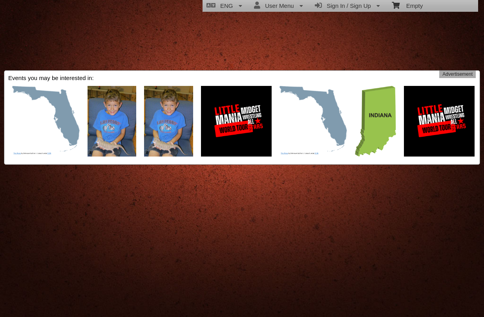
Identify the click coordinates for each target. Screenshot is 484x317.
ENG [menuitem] (224, 5)
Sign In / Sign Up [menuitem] (347, 5)
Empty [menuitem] (407, 5)
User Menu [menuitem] (278, 5)
